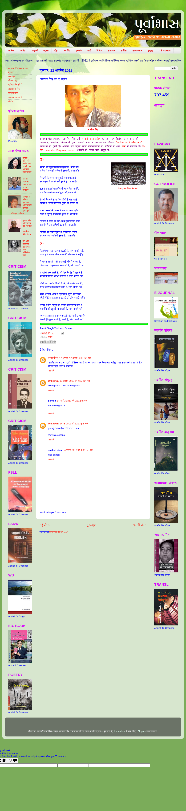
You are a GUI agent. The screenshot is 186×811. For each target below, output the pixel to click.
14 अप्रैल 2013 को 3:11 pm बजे (72, 400)
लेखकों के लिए (14, 89)
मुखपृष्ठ (11, 72)
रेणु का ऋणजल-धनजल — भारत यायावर (27, 184)
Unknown (53, 381)
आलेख (11, 50)
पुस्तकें (79, 50)
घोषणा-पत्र (13, 80)
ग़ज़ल (46, 50)
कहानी (35, 50)
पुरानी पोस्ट (140, 525)
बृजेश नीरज (53, 358)
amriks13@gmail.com (60, 150)
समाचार (111, 50)
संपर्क (10, 101)
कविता (23, 50)
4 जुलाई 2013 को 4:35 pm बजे (78, 450)
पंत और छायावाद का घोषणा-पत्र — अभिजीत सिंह (27, 248)
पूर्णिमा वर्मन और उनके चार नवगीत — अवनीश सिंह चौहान (27, 165)
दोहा (56, 50)
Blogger (142, 731)
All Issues (165, 50)
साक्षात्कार (137, 50)
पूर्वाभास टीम (13, 93)
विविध (99, 50)
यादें (89, 50)
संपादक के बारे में (15, 97)
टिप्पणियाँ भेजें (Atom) (58, 532)
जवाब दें (51, 370)
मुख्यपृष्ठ (91, 525)
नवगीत (67, 50)
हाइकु (150, 50)
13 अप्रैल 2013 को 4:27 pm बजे (75, 381)
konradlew (119, 731)
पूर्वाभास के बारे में (15, 84)
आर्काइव (11, 76)
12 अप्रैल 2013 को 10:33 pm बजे (75, 358)
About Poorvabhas (18, 68)
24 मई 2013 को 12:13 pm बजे (74, 423)
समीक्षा (124, 50)
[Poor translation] (12, 760)
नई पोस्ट (45, 525)
